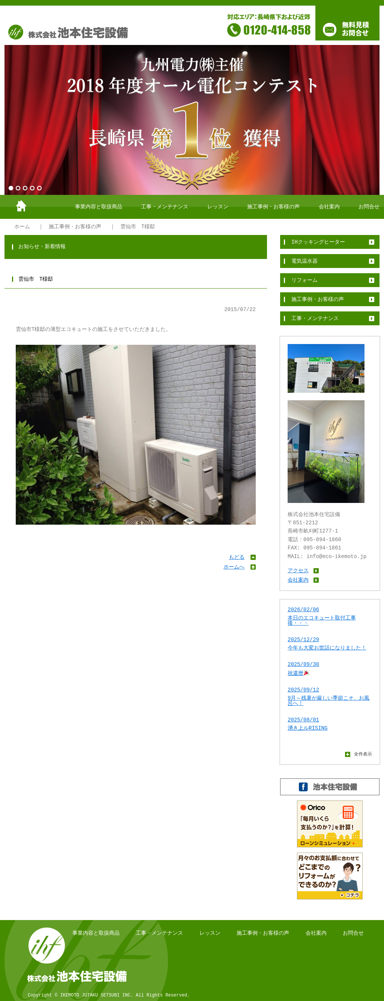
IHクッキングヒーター (318, 241)
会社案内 (329, 206)
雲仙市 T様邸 (137, 226)
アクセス (298, 570)
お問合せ (369, 206)
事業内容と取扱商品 (98, 206)
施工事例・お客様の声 (273, 206)
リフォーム (304, 280)
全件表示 (363, 754)
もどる (236, 557)
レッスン (217, 206)
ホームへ (234, 566)
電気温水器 (304, 261)
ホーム (22, 226)
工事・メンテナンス (164, 206)
